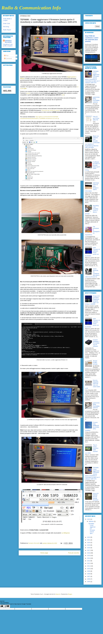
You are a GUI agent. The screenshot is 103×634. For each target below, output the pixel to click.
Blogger (70, 594)
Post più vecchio (73, 553)
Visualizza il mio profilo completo (7, 45)
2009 (89, 571)
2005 (89, 581)
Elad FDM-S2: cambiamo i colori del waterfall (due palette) (91, 38)
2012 (89, 563)
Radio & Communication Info (31, 7)
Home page (44, 553)
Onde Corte (6, 23)
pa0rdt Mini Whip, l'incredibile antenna (96, 99)
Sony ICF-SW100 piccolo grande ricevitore (96, 497)
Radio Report (7, 30)
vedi (63, 95)
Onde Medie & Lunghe (7, 19)
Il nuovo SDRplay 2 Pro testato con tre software (96, 343)
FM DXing (6, 26)
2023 (89, 519)
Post (6, 55)
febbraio (91, 521)
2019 (89, 545)
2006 (89, 579)
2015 (89, 555)
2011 (89, 566)
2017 (89, 550)
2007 (89, 576)
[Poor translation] (7, 606)
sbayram (58, 594)
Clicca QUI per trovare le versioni (50, 110)
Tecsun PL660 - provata (95, 362)
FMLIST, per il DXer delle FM (96, 118)
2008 (89, 574)
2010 (89, 568)
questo (28, 93)
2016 (89, 553)
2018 (89, 547)
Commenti (8, 58)
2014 (89, 558)
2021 (89, 540)
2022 (89, 537)
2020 (89, 542)
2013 (89, 561)
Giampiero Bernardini (8, 41)
